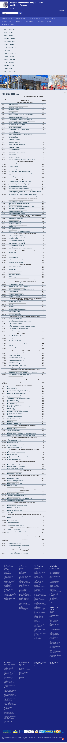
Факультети (21, 568)
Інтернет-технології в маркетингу (15, 146)
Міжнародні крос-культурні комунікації (15, 468)
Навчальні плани (22, 590)
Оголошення (37, 569)
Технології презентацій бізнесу (15, 314)
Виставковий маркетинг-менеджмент (15, 413)
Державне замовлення (9, 682)
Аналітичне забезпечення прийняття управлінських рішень (21, 114)
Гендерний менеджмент (14, 257)
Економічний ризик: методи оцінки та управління (19, 188)
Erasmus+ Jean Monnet (54, 586)
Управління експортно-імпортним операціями (18, 122)
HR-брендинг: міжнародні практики (16, 262)
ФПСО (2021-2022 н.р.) (9, 38)
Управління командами (12, 419)
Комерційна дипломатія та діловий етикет (16, 466)
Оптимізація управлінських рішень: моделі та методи (20, 183)
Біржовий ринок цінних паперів (15, 127)
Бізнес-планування (12, 154)
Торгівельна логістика (13, 291)
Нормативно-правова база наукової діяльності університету (40, 589)
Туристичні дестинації (13, 137)
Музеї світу (11, 345)
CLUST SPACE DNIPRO (8, 24)
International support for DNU (55, 591)
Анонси (20, 667)
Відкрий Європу (53, 652)
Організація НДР (37, 591)
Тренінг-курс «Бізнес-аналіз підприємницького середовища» (21, 289)
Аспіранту (52, 613)
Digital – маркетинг (12, 269)
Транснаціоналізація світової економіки (15, 525)
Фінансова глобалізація (12, 388)
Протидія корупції (8, 595)
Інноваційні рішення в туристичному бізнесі (18, 343)
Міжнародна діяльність (50, 18)
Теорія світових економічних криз (14, 396)
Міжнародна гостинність (12, 504)
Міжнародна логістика (13, 362)
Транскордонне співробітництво (15, 357)
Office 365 (55, 737)
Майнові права (7, 587)
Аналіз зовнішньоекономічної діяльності (17, 243)
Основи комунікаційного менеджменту (17, 152)
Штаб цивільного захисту (9, 593)
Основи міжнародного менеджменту (16, 240)
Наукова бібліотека (38, 626)
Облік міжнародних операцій (13, 532)
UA (60, 10)
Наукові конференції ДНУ (39, 599)
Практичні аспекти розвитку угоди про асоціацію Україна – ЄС (20, 531)
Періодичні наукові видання (40, 633)
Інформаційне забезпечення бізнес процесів (16, 393)
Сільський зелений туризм (14, 338)
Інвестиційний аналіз (13, 229)
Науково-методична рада (24, 574)
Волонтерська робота (54, 644)
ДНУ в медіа (21, 665)
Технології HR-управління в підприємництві (16, 495)
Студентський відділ (54, 632)
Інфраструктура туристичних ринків (14, 510)
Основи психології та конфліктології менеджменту (19, 254)
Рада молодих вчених (39, 615)
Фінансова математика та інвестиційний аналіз (18, 117)
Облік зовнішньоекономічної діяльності (17, 213)
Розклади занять (22, 602)
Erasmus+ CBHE (53, 584)
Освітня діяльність (20, 18)
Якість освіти (22, 573)
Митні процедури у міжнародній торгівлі (17, 124)
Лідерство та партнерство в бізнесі (16, 282)
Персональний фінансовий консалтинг (15, 401)
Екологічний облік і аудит (12, 428)
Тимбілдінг (11, 304)
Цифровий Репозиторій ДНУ (45, 737)
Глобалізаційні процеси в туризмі (14, 423)
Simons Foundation (53, 590)
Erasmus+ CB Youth (54, 585)
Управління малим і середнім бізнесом (15, 491)
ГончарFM (21, 677)
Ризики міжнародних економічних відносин (17, 365)
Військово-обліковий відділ (10, 594)
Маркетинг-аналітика (13, 267)
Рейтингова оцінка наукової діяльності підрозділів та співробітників (40, 597)
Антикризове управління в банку (14, 459)
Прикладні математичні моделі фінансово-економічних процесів (22, 181)
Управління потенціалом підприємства (15, 486)
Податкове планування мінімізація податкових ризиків (18, 391)
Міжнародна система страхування (16, 375)
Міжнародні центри (54, 596)
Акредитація (21, 587)
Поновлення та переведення (10, 716)
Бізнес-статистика (12, 112)
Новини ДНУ (22, 664)
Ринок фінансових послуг (12, 400)
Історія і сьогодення (7, 18)
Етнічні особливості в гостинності (15, 323)
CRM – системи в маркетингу (15, 274)
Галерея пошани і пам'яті (39, 665)
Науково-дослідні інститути (40, 574)
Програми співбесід (8, 717)
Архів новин (21, 668)
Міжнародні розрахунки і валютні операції (16, 452)
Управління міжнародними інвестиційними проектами (18, 398)
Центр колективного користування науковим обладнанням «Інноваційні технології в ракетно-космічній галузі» (40, 580)
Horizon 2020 (52, 589)
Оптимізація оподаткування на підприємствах (18, 116)
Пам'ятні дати (22, 678)
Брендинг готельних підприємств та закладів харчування (20, 134)
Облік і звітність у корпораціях (13, 430)
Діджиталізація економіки (14, 109)
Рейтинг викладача (33, 737)
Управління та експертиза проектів (14, 416)
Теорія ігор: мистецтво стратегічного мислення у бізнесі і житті (22, 121)
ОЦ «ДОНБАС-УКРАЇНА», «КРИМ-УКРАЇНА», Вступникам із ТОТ (9, 720)
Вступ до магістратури (9, 694)
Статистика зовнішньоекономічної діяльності (18, 177)
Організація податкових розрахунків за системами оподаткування (21, 435)
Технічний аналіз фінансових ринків (14, 471)
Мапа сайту (25, 737)
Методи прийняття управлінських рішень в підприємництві (19, 498)
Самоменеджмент (12, 252)
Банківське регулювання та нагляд (14, 457)
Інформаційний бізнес (12, 485)
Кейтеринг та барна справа (14, 132)
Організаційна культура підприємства (16, 255)
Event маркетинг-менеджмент (13, 414)
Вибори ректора (7, 596)
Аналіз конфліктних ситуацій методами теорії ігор (17, 390)
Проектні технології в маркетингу (14, 473)
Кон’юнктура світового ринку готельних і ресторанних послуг (21, 330)
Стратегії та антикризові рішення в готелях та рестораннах (21, 331)
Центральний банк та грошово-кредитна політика (19, 129)
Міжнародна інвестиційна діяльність (16, 360)
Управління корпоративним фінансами (15, 439)
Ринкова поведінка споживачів (15, 266)
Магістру (51, 612)
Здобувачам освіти (6, 21)
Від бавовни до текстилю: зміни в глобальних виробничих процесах (23, 372)
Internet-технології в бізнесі (14, 296)
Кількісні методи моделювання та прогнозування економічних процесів (23, 196)
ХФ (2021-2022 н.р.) (9, 62)
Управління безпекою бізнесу (13, 496)
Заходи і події (52, 602)
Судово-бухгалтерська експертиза (16, 211)
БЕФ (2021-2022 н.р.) (9, 65)
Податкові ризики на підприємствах (16, 201)
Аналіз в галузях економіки (14, 168)
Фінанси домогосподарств (14, 219)
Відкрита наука (37, 638)
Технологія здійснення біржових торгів (16, 156)
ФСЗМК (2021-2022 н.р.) (10, 47)
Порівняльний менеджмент (14, 142)
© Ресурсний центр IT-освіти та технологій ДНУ (13, 738)
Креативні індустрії (12, 136)
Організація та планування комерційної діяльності (19, 286)
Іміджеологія (11, 306)
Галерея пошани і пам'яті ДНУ (45, 21)
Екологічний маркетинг (13, 151)
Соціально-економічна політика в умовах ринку (18, 105)
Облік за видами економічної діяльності (17, 208)
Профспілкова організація (9, 580)
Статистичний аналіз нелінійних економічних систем (19, 171)
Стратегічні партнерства (55, 578)
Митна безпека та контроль (13, 519)
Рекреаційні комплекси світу (14, 141)
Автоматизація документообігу (15, 163)
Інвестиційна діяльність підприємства (16, 284)
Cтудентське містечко (54, 648)
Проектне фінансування (12, 454)
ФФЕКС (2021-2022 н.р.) (10, 53)
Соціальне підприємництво (13, 493)
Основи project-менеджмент (14, 149)
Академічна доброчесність (40, 637)
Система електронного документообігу (11, 737)
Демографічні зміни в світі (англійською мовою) (18, 370)
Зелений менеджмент (13, 238)
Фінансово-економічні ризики (15, 221)
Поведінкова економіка (13, 110)
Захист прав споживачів (14, 308)
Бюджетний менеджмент (12, 442)
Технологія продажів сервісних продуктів (17, 302)
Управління (6, 572)
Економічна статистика (13, 164)
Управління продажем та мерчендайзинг (15, 500)
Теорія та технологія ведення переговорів (17, 235)
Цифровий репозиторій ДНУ (55, 635)
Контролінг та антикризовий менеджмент (17, 259)
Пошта (60, 737)
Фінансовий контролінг (12, 445)
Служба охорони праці (9, 591)
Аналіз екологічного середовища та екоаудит (16, 395)
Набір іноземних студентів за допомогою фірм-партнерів (55, 594)
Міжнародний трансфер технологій (14, 463)
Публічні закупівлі (8, 586)
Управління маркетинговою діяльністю (17, 144)
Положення (6, 574)
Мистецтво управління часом (13, 418)
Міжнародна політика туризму (13, 507)
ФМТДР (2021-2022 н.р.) (10, 68)
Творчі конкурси (7, 696)
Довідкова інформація (9, 581)
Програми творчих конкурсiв (10, 690)
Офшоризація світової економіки (15, 125)
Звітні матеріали (7, 582)
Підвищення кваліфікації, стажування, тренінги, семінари (24, 606)
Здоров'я (51, 641)
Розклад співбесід (8, 700)
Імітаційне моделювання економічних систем (18, 186)
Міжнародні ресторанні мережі (15, 320)
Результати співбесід (8, 703)
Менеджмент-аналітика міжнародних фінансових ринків (20, 248)
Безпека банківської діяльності (15, 223)
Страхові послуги (12, 131)
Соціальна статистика (13, 166)
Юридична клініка (53, 650)
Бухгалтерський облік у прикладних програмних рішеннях (21, 199)
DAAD (51, 587)
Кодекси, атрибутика (8, 576)
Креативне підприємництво (14, 552)
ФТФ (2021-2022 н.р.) (9, 56)
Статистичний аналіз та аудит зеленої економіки (19, 545)
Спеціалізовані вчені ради (39, 628)
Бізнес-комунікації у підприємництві (16, 292)
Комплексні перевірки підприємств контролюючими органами (21, 206)
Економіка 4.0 (10, 386)
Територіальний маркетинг (14, 272)
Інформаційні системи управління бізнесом (18, 547)
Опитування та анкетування (25, 576)
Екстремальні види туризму (14, 139)
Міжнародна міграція (11, 524)
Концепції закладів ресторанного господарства (18, 325)
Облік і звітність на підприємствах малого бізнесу (19, 203)
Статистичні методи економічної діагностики (16, 426)
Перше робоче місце (54, 643)
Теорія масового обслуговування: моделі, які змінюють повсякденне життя (24, 184)
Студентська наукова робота (40, 613)
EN (63, 10)
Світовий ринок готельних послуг (15, 318)
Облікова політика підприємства (15, 204)
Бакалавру (52, 611)
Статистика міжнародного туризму (16, 335)
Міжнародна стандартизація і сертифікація (17, 367)
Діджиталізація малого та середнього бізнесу (18, 309)
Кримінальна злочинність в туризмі (16, 342)
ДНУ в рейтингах (7, 573)
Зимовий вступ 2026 (8, 673)
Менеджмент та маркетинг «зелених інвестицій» (17, 411)
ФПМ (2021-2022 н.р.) (9, 41)
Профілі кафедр (22, 572)
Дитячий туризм (12, 348)
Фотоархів (21, 676)
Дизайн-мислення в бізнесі (14, 157)
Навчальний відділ (23, 577)
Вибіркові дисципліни (23, 593)
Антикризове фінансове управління (14, 440)
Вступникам (19, 21)
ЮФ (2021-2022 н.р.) (9, 50)
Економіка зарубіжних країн (14, 355)
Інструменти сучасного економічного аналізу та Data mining (21, 189)
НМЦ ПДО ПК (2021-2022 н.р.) (11, 71)
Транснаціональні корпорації (13, 522)
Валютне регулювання (12, 403)
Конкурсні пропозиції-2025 (9, 667)
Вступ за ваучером (8, 722)
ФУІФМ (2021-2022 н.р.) (9, 29)
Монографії (36, 634)
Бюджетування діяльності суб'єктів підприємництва (19, 231)
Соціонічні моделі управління (15, 543)
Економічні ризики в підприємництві (16, 294)
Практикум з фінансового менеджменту (15, 444)
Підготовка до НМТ (8, 674)
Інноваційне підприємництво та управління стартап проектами (22, 159)
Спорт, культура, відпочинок (55, 642)
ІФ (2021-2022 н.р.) (8, 35)
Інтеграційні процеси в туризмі (15, 340)
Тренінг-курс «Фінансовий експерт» (14, 447)
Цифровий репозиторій (24, 594)
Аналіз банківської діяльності (15, 228)
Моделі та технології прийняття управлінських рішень (20, 260)
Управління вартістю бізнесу (13, 481)
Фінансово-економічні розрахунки (16, 218)
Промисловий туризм (13, 347)
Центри (20, 571)
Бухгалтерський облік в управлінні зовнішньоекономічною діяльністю (21, 433)
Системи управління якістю (14, 176)
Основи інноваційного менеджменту (16, 245)
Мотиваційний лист (8, 676)
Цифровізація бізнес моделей (13, 464)
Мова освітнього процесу (24, 598)
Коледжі (21, 569)
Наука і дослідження (35, 18)
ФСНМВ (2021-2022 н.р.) (10, 32)
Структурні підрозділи (8, 578)
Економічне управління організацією (15, 480)
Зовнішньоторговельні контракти (14, 529)
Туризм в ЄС (10, 512)
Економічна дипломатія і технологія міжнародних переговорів (21, 358)
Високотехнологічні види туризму (15, 337)
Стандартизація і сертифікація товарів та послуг (19, 277)
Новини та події (37, 568)
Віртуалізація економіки (13, 104)
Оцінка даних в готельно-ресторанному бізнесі (18, 328)
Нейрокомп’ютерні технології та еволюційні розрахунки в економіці (22, 194)
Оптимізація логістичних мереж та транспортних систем (20, 119)
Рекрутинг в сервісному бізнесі (15, 301)
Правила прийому (8, 681)
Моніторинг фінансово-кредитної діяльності (18, 225)
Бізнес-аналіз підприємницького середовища (18, 553)
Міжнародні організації (12, 520)
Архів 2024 (6, 724)
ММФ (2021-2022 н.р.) (9, 59)
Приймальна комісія (8, 678)
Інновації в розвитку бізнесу (13, 478)
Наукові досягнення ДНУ (39, 586)
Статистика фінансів (13, 169)
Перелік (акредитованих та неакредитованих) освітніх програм (10, 685)
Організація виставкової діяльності (16, 271)
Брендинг (11, 276)
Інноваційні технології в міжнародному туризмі (17, 505)
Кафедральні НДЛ (38, 576)
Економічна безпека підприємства (14, 483)
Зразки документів (23, 603)
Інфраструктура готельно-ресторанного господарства (20, 321)
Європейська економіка (13, 353)
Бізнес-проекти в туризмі (12, 509)
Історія (5, 568)
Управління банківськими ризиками (14, 451)
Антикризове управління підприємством (17, 287)
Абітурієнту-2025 (7, 680)
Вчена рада (36, 635)
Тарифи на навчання (8, 677)
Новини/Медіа (29, 21)
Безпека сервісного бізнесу (14, 313)
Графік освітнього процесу (55, 651)
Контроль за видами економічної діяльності (18, 209)
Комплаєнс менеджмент (14, 147)
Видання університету (24, 674)
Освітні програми (23, 589)
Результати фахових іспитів (10, 702)
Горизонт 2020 (37, 631)
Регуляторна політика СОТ (14, 363)
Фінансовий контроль (13, 226)
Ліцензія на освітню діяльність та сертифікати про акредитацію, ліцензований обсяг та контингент (24, 584)
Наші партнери (53, 580)
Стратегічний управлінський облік (14, 432)
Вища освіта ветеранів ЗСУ (10, 695)
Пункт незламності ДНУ (54, 654)
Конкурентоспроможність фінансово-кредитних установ (19, 456)
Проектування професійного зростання (15, 405)
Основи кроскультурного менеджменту (17, 237)
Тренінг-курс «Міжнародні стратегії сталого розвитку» (20, 374)
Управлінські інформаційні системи (16, 107)
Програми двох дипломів (24, 591)
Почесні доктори (7, 577)
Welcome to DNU (53, 600)
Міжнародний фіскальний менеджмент (17, 247)
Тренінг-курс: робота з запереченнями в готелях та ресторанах (22, 326)
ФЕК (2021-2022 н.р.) (9, 44)
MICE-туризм (10, 421)
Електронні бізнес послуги (14, 311)
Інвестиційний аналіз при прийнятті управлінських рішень (21, 242)
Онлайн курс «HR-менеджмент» (14, 409)
